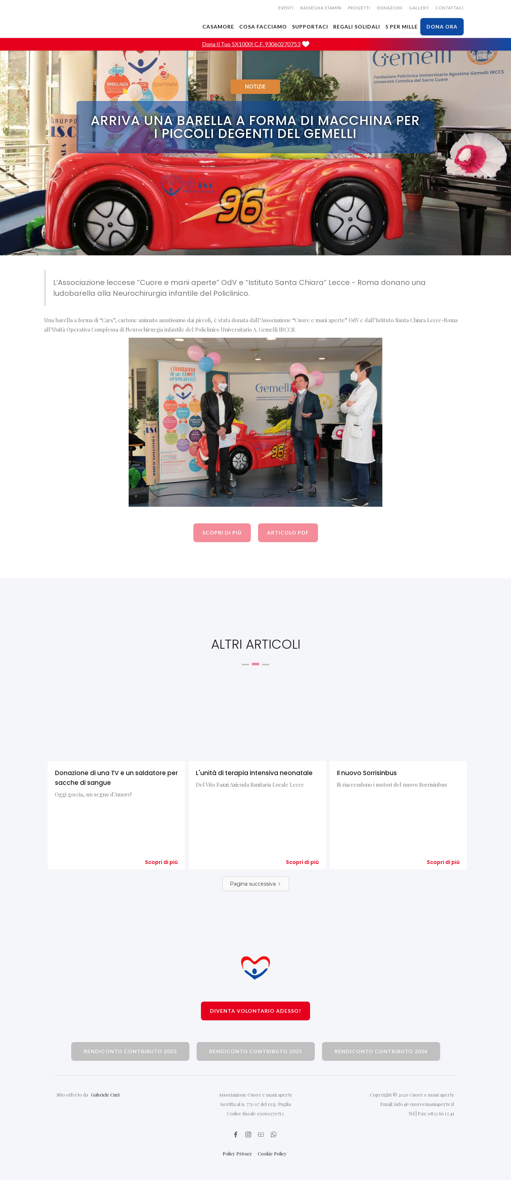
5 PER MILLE (401, 26)
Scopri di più (161, 862)
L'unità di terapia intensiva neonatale (254, 773)
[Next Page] (255, 884)
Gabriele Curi (105, 1095)
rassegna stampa (321, 7)
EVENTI (286, 7)
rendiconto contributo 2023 (130, 1051)
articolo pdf (288, 533)
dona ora (442, 26)
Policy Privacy (237, 1153)
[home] (100, 9)
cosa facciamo (263, 26)
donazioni (390, 7)
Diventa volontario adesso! (255, 1011)
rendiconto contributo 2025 (255, 1051)
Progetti (359, 7)
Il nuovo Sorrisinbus (367, 773)
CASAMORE (218, 26)
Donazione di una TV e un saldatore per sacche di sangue (116, 778)
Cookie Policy (272, 1153)
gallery (419, 7)
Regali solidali (356, 26)
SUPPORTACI (310, 26)
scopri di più (222, 533)
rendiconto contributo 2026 (381, 1051)
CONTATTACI (449, 7)
